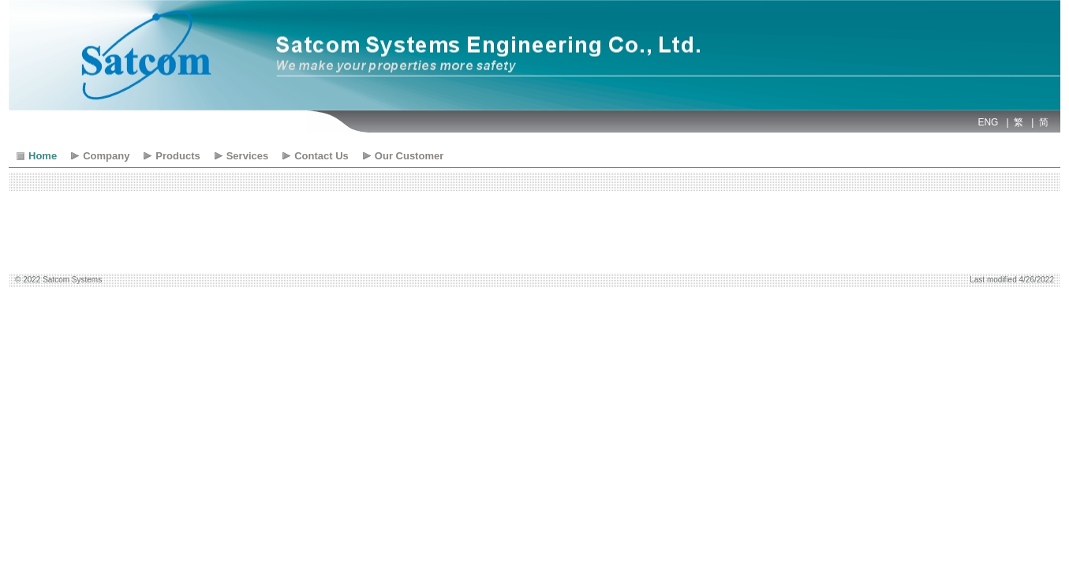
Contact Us (321, 156)
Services (247, 156)
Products (177, 156)
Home (42, 156)
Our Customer (409, 156)
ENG (987, 122)
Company (106, 156)
